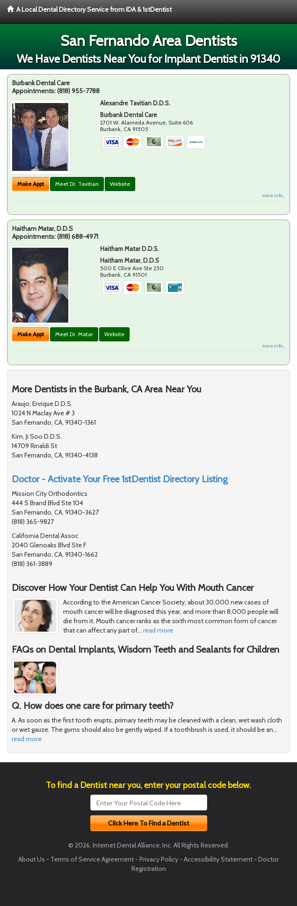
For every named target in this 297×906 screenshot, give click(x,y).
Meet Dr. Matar (74, 334)
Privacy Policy (158, 859)
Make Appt (30, 183)
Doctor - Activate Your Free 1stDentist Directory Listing (120, 479)
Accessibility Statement (218, 859)
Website (120, 183)
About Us (31, 859)
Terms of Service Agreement (92, 859)
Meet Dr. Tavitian (77, 183)
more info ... (273, 195)
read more (158, 630)
